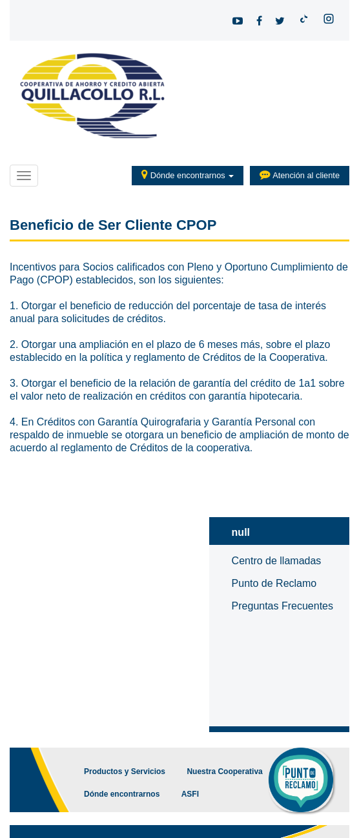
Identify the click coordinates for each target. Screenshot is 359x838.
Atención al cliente (300, 174)
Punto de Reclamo (274, 583)
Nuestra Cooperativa (224, 771)
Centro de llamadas (277, 560)
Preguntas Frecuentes (282, 605)
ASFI (190, 794)
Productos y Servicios (124, 771)
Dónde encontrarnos (187, 174)
